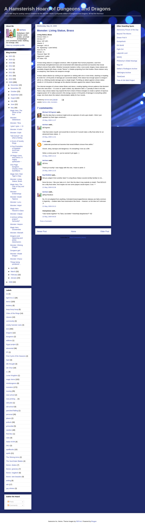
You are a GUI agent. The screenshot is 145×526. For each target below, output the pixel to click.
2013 (11, 69)
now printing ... (11, 399)
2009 (11, 82)
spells (8, 453)
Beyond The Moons (124, 34)
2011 (11, 76)
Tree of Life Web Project (126, 80)
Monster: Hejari (16, 205)
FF (7, 352)
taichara (45, 124)
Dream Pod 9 (122, 38)
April (13, 268)
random (9, 430)
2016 (11, 63)
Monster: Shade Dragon (16, 255)
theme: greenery (12, 469)
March (13, 271)
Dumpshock (121, 41)
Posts (11, 502)
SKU (8, 446)
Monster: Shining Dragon (16, 246)
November (15, 88)
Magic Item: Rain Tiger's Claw (16, 175)
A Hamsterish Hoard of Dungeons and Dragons (57, 8)
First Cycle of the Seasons (16, 356)
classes (9, 317)
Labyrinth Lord (122, 53)
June (13, 104)
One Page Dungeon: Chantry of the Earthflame (16, 168)
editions (9, 340)
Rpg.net (120, 65)
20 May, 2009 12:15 (49, 170)
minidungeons (11, 383)
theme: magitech (12, 473)
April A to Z (10, 298)
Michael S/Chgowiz (49, 112)
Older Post (104, 231)
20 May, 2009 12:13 (49, 156)
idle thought (10, 364)
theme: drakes (11, 465)
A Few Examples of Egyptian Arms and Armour (16, 149)
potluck (8, 422)
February (14, 275)
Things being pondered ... (15, 263)
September (15, 95)
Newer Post (42, 231)
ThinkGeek (121, 76)
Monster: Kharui (16, 259)
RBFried (79, 521)
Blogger (93, 521)
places (8, 418)
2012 (11, 72)
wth (7, 484)
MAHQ (119, 57)
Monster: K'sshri (16, 129)
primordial (9, 426)
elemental (9, 348)
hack (8, 360)
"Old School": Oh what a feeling (16, 137)
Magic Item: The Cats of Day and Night (17, 186)
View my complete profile (15, 45)
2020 (11, 59)
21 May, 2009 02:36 (49, 187)
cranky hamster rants (14, 325)
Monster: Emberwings (15, 193)
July (12, 101)
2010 (11, 79)
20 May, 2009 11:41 (49, 137)
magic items (10, 379)
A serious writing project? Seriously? (16, 219)
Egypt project (11, 344)
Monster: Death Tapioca (16, 198)
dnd (48, 102)
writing (8, 481)
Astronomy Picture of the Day (127, 30)
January (14, 278)
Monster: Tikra (15, 123)
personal (9, 414)
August (13, 98)
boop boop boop (12, 309)
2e (7, 294)
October (14, 91)
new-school (10, 395)
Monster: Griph (15, 133)
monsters (54, 102)
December (15, 85)
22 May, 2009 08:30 (49, 217)
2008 (11, 282)
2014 (11, 66)
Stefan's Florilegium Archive (127, 69)
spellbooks (10, 449)
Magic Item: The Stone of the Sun (16, 113)
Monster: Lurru (15, 202)
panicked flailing (12, 411)
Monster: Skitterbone (15, 119)
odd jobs (9, 403)
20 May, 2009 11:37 (49, 120)
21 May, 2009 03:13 (49, 206)
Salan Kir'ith (10, 442)
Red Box (9, 434)
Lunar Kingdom (11, 375)
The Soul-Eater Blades (14, 461)
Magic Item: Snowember (15, 228)
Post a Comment (46, 221)
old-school (10, 407)
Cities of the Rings (13, 313)
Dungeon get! (15, 250)
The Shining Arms (12, 457)
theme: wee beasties (13, 477)
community (10, 321)
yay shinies (10, 488)
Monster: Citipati (16, 214)
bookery (9, 305)
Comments (13, 505)
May (12, 108)
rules (8, 438)
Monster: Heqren (16, 224)
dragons (9, 333)
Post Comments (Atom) (78, 237)
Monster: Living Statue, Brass (16, 180)
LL (7, 372)
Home (73, 231)
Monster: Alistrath (16, 233)
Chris (44, 141)
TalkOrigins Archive (124, 73)
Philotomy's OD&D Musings (127, 61)
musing (9, 391)
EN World (120, 45)
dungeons (10, 337)
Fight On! (120, 49)
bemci (44, 102)
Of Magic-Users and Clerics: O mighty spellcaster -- (16, 158)
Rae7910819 (46, 175)
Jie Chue (9, 368)
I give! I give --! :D (16, 126)
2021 (11, 56)
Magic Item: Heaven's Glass (17, 210)
